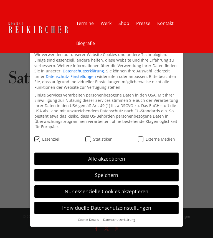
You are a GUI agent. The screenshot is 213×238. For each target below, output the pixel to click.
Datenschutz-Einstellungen (71, 76)
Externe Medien (156, 139)
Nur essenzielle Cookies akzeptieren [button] (106, 191)
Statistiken (99, 139)
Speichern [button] (106, 175)
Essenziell (47, 139)
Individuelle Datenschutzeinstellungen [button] (106, 207)
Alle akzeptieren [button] (106, 158)
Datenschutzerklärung (83, 71)
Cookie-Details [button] (89, 220)
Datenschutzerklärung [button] (119, 220)
